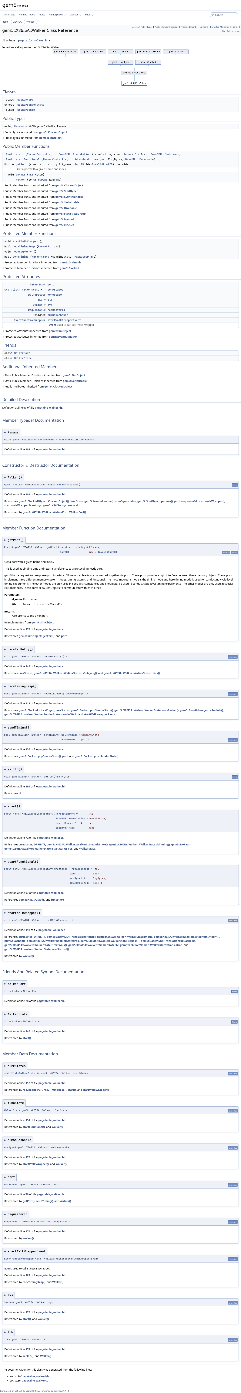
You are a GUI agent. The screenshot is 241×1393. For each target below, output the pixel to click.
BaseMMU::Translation (74, 154)
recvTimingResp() (55, 1090)
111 (27, 703)
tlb (50, 299)
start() (27, 1038)
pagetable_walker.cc (51, 629)
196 (27, 786)
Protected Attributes (219, 27)
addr (87, 159)
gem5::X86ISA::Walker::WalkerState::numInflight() (186, 936)
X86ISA (17, 21)
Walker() (28, 956)
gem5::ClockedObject (53, 132)
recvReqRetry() (32, 1090)
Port (7, 164)
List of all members (231, 31)
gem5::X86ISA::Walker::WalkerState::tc (93, 945)
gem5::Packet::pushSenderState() (96, 756)
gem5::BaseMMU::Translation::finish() (71, 936)
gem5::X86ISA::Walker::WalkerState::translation (151, 945)
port (51, 284)
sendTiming (20, 256)
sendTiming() (44, 1201)
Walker (30, 21)
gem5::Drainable (66, 208)
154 (27, 1120)
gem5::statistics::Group (70, 213)
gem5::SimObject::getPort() (36, 636)
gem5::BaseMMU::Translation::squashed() (168, 941)
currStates (55, 289)
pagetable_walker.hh (33, 40)
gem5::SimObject (50, 138)
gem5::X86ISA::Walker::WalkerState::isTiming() (139, 844)
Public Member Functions (167, 27)
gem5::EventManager (69, 196)
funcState (55, 294)
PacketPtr (45, 246)
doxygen (58, 1390)
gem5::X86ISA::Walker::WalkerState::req (53, 941)
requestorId (56, 310)
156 (27, 749)
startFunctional (28, 159)
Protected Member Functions (194, 27)
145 (27, 666)
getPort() (29, 1201)
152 (27, 1083)
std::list (11, 289)
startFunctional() (34, 1127)
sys (50, 305)
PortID (79, 164)
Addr (78, 159)
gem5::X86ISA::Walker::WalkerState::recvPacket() (146, 710)
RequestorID (36, 310)
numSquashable (58, 315)
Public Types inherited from (34, 132)
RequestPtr (131, 154)
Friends (234, 27)
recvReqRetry (22, 251)
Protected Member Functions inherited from (42, 262)
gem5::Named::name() (98, 501)
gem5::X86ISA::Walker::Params (33, 439)
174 (27, 1349)
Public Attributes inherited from (37, 386)
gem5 (5, 21)
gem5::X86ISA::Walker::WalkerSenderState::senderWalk (40, 714)
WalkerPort (25, 99)
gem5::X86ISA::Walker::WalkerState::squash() (109, 941)
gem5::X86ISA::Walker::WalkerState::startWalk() (35, 848)
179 (27, 1157)
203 (27, 494)
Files (89, 14)
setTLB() (28, 1356)
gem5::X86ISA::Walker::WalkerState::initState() (77, 844)
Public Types (146, 27)
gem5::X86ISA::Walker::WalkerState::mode (124, 936)
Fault (10, 154)
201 (27, 449)
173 (27, 629)
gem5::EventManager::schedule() (201, 710)
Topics (41, 14)
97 (26, 893)
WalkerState (26, 109)
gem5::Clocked (65, 225)
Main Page (9, 14)
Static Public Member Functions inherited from (43, 375)
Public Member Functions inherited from (42, 185)
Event (52, 325)
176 (27, 1231)
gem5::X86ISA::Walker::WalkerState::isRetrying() (65, 673)
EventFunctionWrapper (29, 320)
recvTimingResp (24, 246)
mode (176, 154)
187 (27, 1275)
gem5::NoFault (180, 844)
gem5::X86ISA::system (57, 505)
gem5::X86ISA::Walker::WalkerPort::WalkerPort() (54, 512)
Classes (75, 14)
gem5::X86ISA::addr (31, 899)
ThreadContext (37, 154)
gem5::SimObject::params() (155, 501)
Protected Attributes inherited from (36, 331)
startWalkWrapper (25, 241)
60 (24, 407)
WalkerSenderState (30, 104)
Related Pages (27, 14)
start (20, 154)
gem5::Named (64, 219)
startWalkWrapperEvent (64, 320)
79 (26, 1194)
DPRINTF (39, 844)
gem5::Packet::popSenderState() (92, 710)
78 (26, 1001)
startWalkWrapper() (211, 501)
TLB (30, 174)
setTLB (20, 174)
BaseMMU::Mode (161, 154)
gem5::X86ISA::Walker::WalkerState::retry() (132, 673)
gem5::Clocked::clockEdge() (36, 710)
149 (27, 1031)
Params (19, 126)
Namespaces (57, 14)
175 (27, 1312)
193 (27, 930)
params (55, 179)
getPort (21, 164)
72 (26, 837)
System (37, 305)
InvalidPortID (102, 164)
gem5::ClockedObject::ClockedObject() (44, 501)
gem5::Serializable (67, 202)
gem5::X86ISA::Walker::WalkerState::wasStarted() (36, 949)
